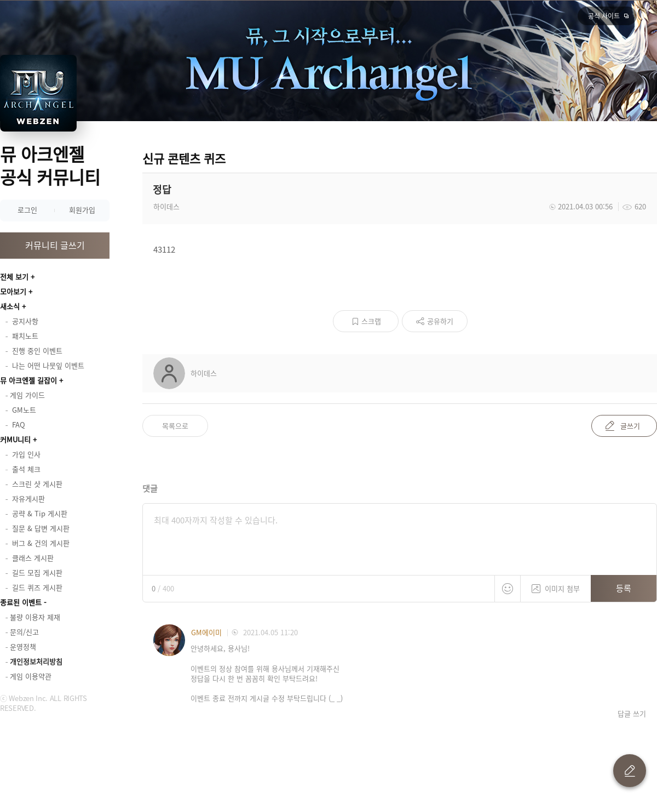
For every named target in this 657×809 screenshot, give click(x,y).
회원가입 (82, 209)
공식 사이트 (604, 16)
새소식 (10, 306)
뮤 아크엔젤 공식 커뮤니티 (50, 165)
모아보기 (13, 291)
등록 (623, 588)
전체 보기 (14, 276)
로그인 (27, 209)
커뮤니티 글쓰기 (55, 245)
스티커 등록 (507, 589)
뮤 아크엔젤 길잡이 (28, 380)
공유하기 (440, 321)
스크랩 (371, 321)
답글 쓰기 (632, 714)
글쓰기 (630, 425)
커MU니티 (15, 439)
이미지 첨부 (556, 585)
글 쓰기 (629, 770)
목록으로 (175, 425)
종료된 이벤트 (21, 602)
